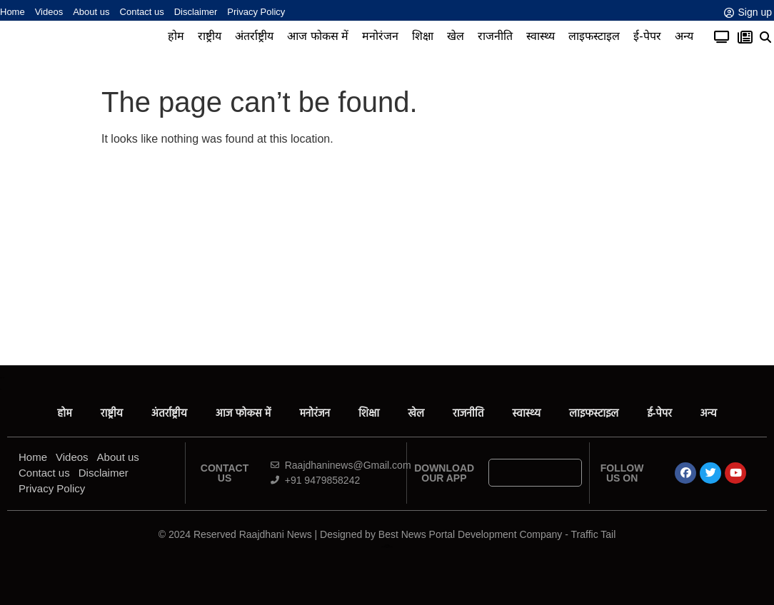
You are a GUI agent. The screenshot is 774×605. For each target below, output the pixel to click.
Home (12, 11)
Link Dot (387, 547)
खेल (455, 36)
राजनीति (495, 36)
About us (91, 11)
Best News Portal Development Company (470, 534)
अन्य (684, 36)
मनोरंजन (380, 36)
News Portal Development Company (387, 546)
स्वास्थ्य (540, 36)
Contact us (142, 11)
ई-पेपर (646, 36)
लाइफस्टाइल (594, 36)
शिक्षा (422, 36)
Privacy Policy (256, 11)
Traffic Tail (593, 534)
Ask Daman (386, 544)
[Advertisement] (387, 258)
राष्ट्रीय (209, 36)
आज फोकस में (317, 36)
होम (176, 36)
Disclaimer (196, 11)
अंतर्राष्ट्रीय (254, 36)
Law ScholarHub (386, 545)
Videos (49, 11)
